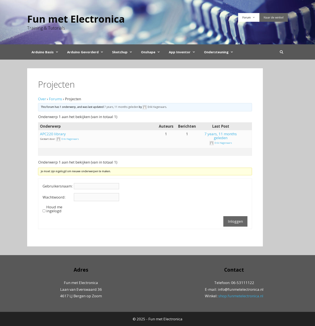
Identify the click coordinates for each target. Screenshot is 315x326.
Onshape (152, 52)
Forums (55, 98)
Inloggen (235, 221)
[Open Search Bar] (281, 52)
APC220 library (53, 133)
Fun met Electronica (76, 18)
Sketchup (124, 52)
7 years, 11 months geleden (121, 107)
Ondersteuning (221, 52)
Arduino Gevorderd (87, 52)
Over (42, 98)
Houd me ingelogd (54, 209)
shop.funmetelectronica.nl (240, 295)
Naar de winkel (274, 17)
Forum (250, 17)
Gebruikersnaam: (58, 186)
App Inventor (184, 52)
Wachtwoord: (54, 197)
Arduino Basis (47, 52)
